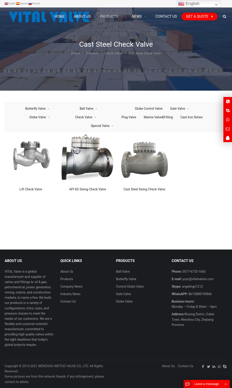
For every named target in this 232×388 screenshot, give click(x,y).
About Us (66, 271)
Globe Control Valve (148, 108)
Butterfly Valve (35, 108)
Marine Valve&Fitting (158, 117)
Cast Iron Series (191, 117)
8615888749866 (200, 294)
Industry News (70, 294)
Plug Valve (128, 117)
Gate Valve (177, 108)
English (188, 4)
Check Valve (83, 117)
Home (59, 16)
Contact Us (68, 301)
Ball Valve (86, 108)
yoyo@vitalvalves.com (198, 279)
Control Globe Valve (130, 286)
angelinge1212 (192, 286)
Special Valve (100, 126)
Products (66, 279)
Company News (71, 286)
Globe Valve (37, 117)
